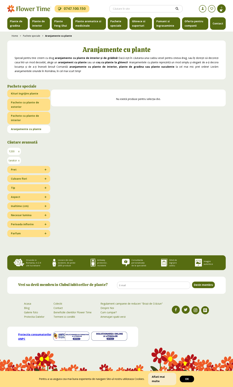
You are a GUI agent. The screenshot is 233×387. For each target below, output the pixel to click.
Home (15, 35)
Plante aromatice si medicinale (88, 23)
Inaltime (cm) (20, 206)
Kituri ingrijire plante (24, 93)
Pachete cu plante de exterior (25, 105)
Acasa (27, 303)
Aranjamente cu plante (58, 35)
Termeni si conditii (64, 316)
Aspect (15, 197)
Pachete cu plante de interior (25, 118)
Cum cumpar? (108, 312)
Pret (14, 169)
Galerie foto (31, 312)
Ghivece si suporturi (138, 23)
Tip (13, 187)
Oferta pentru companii (194, 23)
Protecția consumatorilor (34, 336)
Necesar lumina (21, 215)
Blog (26, 308)
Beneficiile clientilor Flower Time (73, 312)
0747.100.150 (72, 8)
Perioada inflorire (22, 224)
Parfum (16, 233)
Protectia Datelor (34, 316)
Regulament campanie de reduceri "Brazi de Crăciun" (131, 303)
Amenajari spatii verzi (113, 316)
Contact (218, 23)
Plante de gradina (16, 23)
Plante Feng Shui (60, 23)
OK (187, 379)
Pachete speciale (115, 23)
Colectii (58, 303)
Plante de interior (38, 23)
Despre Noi (107, 308)
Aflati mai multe (158, 379)
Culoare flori (19, 178)
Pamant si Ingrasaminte (165, 23)
